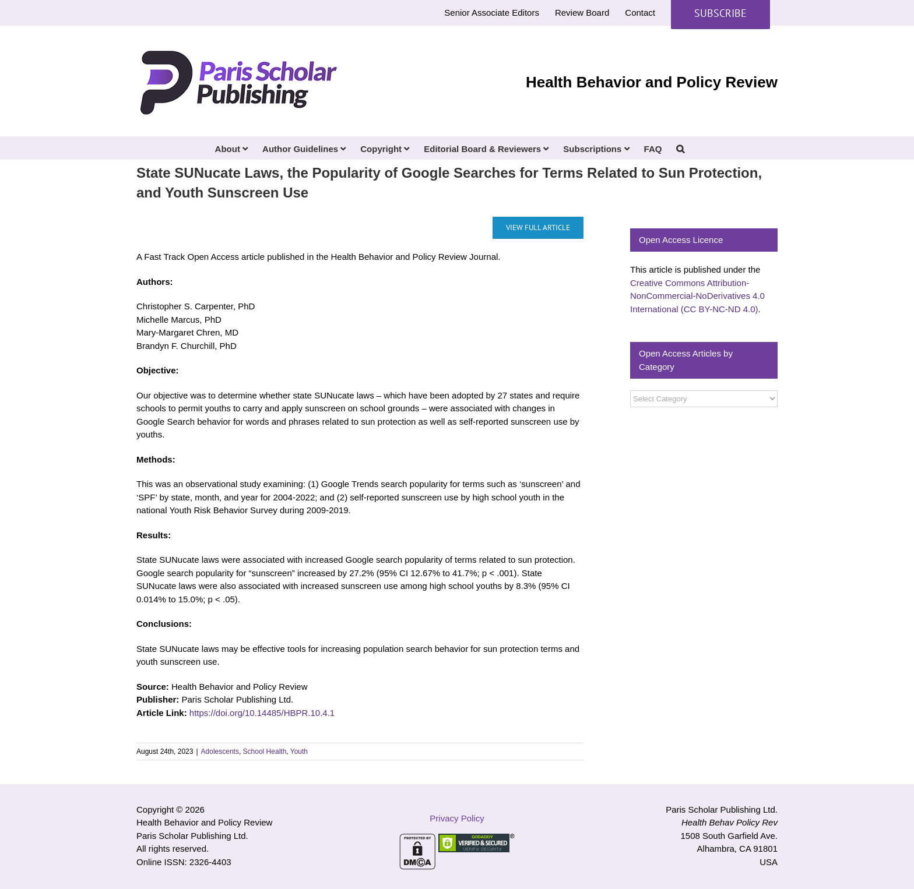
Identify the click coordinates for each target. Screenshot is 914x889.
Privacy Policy (457, 818)
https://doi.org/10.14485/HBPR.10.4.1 (262, 713)
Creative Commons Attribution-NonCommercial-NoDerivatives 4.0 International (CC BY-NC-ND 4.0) (697, 296)
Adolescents (220, 751)
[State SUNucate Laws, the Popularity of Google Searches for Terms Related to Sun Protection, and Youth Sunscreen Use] (538, 228)
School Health (265, 751)
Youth (299, 751)
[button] (680, 148)
